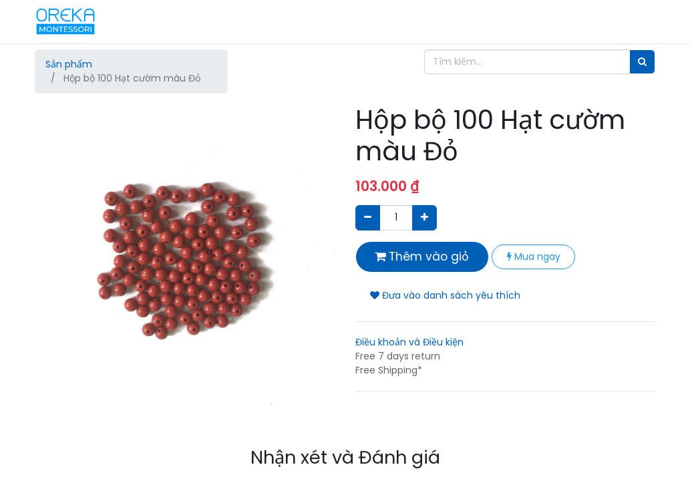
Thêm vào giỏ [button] (422, 257)
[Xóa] (367, 217)
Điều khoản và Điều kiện (409, 342)
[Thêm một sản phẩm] (424, 217)
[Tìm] (642, 61)
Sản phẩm (68, 64)
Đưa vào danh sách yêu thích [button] (445, 295)
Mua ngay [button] (533, 256)
